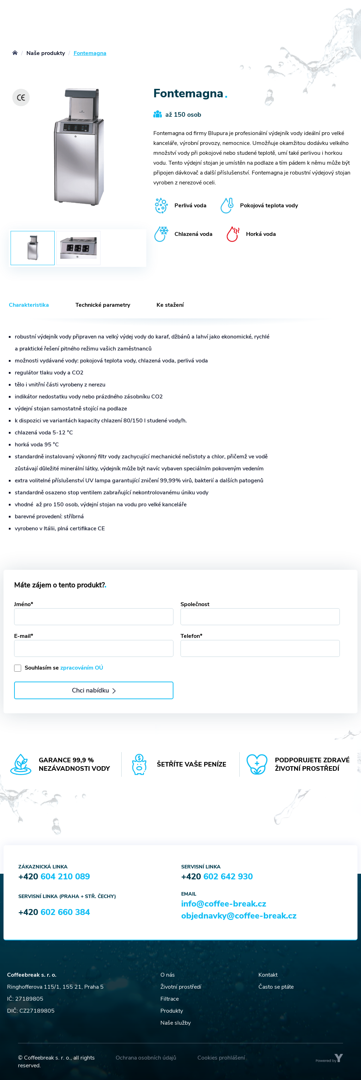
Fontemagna (90, 53)
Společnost (194, 604)
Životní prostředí (180, 987)
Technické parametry (102, 305)
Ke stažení (170, 305)
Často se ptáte (276, 987)
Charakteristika (29, 305)
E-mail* (23, 636)
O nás (167, 975)
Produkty (171, 1011)
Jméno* (23, 604)
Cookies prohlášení (221, 1058)
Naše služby (175, 1023)
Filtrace (169, 999)
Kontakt (267, 975)
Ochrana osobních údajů (146, 1058)
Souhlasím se (64, 668)
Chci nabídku (93, 690)
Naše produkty (45, 53)
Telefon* (191, 636)
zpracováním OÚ (81, 668)
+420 (54, 876)
